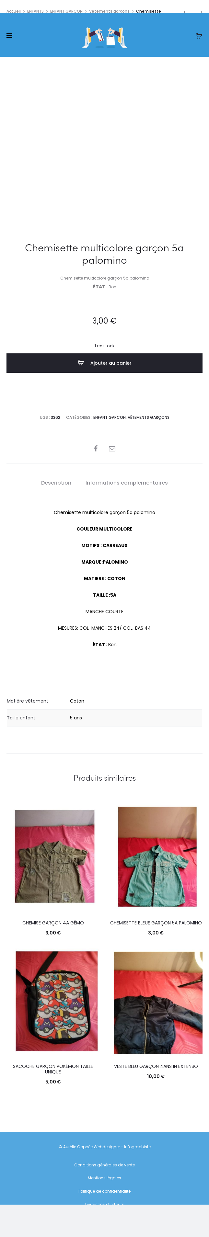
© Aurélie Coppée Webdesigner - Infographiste (105, 1147)
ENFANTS (35, 11)
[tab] (56, 483)
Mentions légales (104, 1178)
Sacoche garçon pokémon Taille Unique (53, 1069)
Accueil (13, 11)
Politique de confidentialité (104, 1191)
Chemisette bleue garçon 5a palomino (156, 923)
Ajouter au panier (105, 363)
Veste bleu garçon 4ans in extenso (156, 1066)
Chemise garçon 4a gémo (53, 923)
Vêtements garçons (109, 11)
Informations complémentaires (127, 483)
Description (56, 483)
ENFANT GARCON (66, 11)
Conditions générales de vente (104, 1165)
